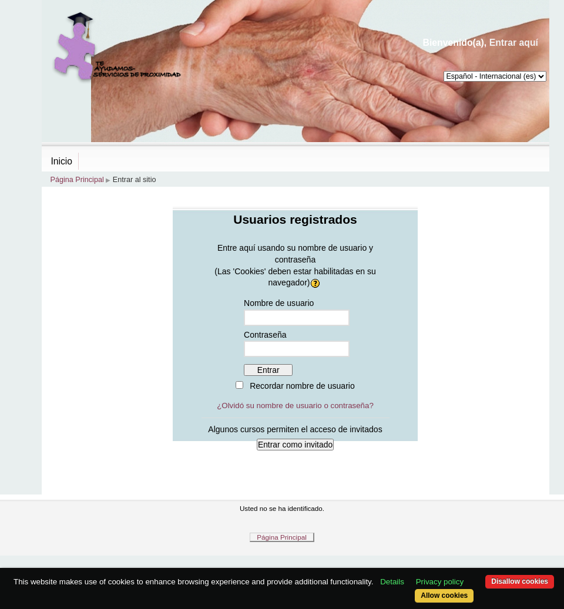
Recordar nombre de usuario (302, 386)
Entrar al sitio (134, 180)
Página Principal (77, 180)
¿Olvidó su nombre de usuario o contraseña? (295, 405)
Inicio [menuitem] (62, 161)
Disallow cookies (519, 581)
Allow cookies (444, 595)
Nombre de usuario (279, 303)
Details (392, 581)
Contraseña (265, 334)
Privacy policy (440, 581)
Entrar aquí (513, 43)
